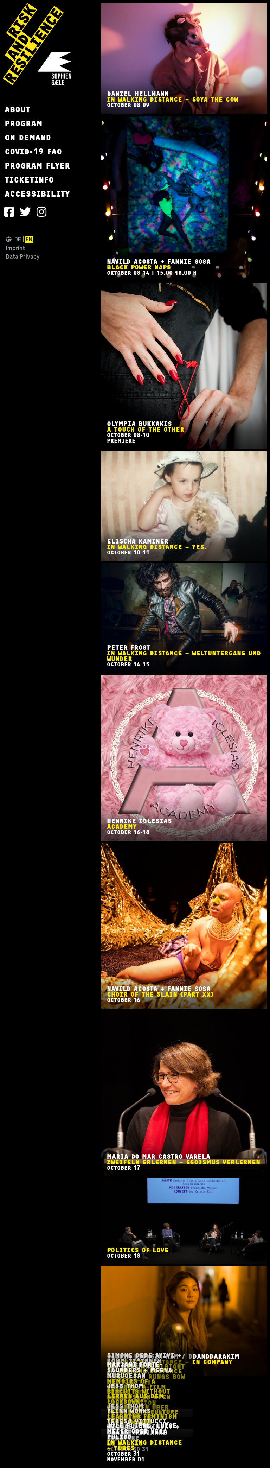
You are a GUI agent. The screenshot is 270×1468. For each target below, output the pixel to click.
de (17, 239)
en (29, 239)
